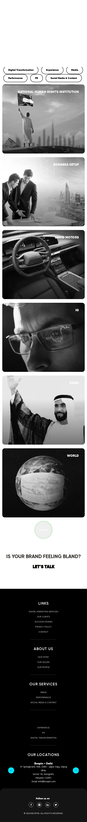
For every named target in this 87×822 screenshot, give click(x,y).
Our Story (43, 657)
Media (43, 692)
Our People (43, 667)
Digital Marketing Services (43, 611)
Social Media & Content (44, 702)
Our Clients (43, 617)
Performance (43, 697)
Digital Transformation (44, 738)
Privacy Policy (43, 627)
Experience (43, 728)
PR (43, 733)
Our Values (43, 662)
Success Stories (44, 622)
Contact (43, 632)
